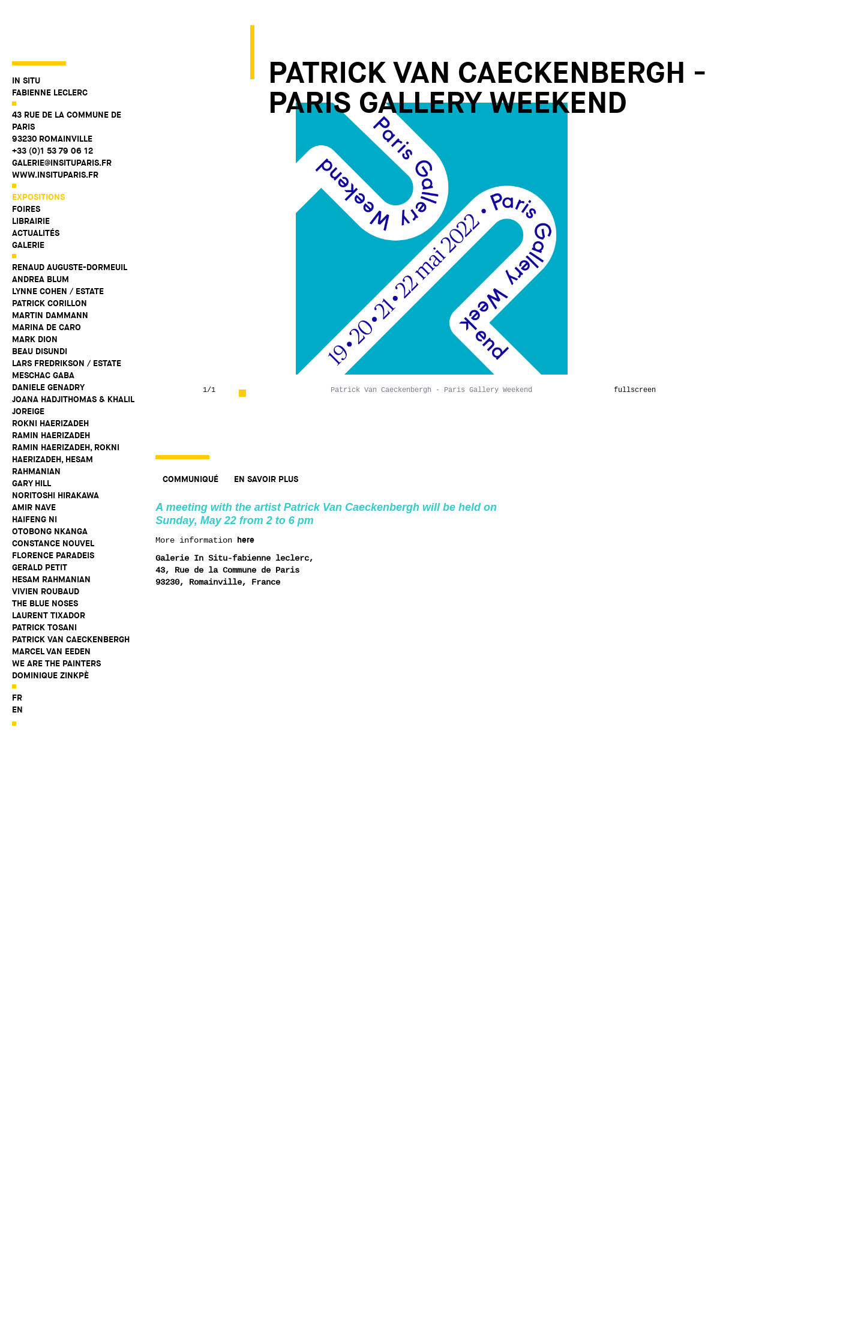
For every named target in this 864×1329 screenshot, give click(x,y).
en (17, 666)
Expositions (38, 153)
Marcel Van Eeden (51, 608)
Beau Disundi (39, 308)
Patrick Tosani (44, 584)
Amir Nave (34, 464)
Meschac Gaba (43, 332)
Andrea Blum (40, 236)
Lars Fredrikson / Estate (66, 320)
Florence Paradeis (53, 512)
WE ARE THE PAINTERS (56, 620)
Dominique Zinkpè (50, 632)
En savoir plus (266, 479)
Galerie (28, 201)
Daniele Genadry (48, 344)
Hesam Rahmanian (51, 536)
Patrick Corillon (49, 260)
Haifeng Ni (34, 476)
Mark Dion (35, 296)
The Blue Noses (45, 560)
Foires (26, 165)
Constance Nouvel (53, 500)
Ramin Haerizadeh (51, 392)
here (245, 539)
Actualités (35, 189)
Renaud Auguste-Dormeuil (69, 223)
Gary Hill (31, 440)
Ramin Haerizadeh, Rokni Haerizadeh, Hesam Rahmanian (65, 416)
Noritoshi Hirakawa (55, 452)
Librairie (31, 177)
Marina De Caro (46, 284)
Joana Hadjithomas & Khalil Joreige (73, 362)
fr (17, 654)
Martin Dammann (50, 272)
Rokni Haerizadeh (50, 380)
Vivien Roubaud (45, 548)
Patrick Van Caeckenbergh (71, 596)
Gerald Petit (39, 524)
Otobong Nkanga (50, 488)
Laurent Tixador (48, 572)
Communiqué (190, 479)
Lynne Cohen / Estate (58, 248)
